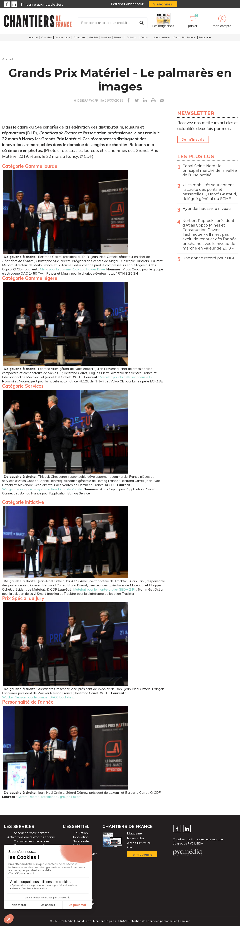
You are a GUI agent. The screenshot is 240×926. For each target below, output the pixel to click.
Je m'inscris (193, 139)
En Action (81, 833)
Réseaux (118, 37)
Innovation (81, 837)
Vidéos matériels (162, 37)
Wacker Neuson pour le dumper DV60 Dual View (38, 697)
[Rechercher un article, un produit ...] (112, 23)
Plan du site (83, 920)
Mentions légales (104, 920)
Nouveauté (81, 841)
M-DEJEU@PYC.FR (86, 100)
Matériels (106, 37)
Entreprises (79, 37)
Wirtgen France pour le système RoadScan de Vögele (42, 489)
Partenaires (205, 37)
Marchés (93, 37)
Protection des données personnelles (152, 920)
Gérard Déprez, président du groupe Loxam (49, 797)
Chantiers (46, 37)
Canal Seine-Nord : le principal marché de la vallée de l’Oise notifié (209, 170)
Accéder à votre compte (31, 833)
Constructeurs (62, 37)
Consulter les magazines (31, 841)
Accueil (7, 59)
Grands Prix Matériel (185, 37)
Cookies (185, 920)
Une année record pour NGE (208, 258)
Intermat (33, 37)
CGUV (122, 920)
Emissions (132, 37)
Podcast (145, 37)
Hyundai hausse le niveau (206, 208)
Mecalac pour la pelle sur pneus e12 (126, 377)
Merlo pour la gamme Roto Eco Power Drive (72, 269)
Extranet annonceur (127, 4)
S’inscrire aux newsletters (42, 4)
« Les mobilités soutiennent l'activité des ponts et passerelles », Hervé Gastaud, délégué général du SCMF (209, 192)
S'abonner (162, 4)
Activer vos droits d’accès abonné (31, 837)
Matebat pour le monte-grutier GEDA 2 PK (104, 589)
